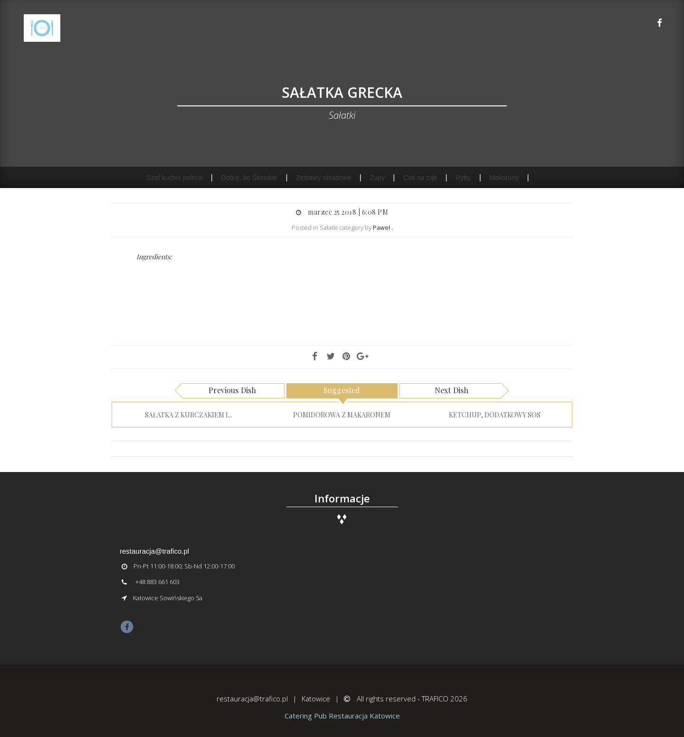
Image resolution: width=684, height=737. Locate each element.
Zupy (377, 177)
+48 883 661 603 (157, 581)
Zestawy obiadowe (323, 177)
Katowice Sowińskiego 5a (167, 598)
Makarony (503, 177)
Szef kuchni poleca (175, 177)
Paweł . (383, 228)
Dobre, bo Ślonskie (249, 177)
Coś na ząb (420, 177)
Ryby (463, 177)
